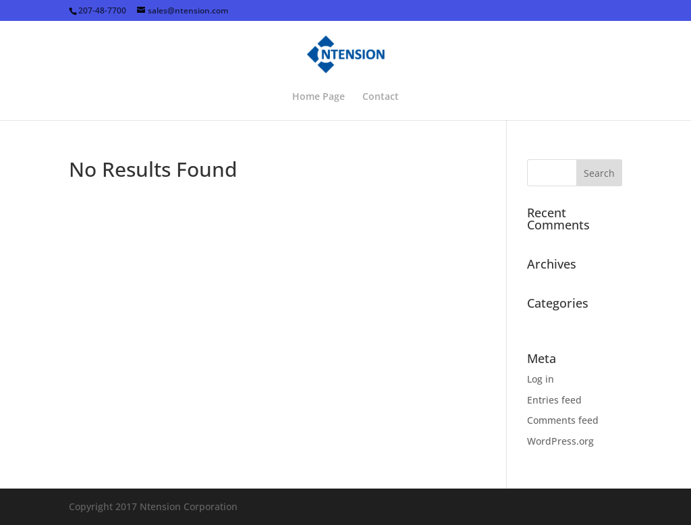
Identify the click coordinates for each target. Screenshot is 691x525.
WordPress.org (560, 441)
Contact (380, 97)
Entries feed (554, 399)
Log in (540, 378)
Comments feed (563, 420)
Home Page (318, 97)
